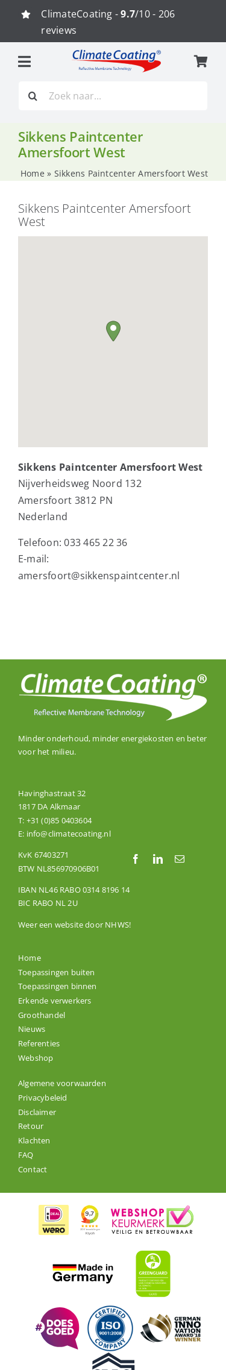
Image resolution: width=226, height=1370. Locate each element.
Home (32, 173)
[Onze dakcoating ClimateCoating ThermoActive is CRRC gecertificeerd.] (116, 1357)
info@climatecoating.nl (69, 833)
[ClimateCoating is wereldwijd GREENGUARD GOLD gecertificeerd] (154, 1248)
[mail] (179, 859)
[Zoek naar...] (113, 96)
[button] (113, 331)
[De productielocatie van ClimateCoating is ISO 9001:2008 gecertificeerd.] (110, 1309)
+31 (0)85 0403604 (59, 820)
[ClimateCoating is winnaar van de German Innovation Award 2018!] (170, 1318)
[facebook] (135, 859)
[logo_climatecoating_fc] (116, 53)
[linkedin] (158, 859)
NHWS (117, 924)
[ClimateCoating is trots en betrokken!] (56, 1312)
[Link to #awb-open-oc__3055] (24, 61)
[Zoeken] (33, 96)
